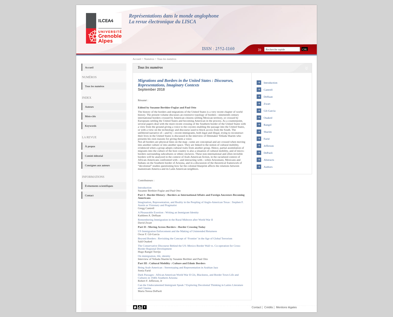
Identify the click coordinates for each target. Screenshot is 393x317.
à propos (90, 146)
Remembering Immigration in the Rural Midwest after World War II (175, 219)
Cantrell (268, 89)
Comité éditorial (94, 155)
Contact (89, 195)
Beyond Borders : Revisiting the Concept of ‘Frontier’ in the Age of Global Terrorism (185, 238)
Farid (266, 138)
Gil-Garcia (269, 110)
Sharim (268, 131)
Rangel (267, 124)
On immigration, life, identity (154, 255)
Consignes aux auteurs (97, 165)
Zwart (267, 103)
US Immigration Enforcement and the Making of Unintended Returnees (177, 231)
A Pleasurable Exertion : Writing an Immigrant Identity (168, 212)
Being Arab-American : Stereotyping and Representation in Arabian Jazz (178, 267)
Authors (268, 166)
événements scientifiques (99, 185)
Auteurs (89, 106)
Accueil (137, 58)
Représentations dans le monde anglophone (174, 16)
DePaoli (268, 152)
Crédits (268, 307)
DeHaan (268, 96)
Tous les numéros (166, 58)
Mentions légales (286, 307)
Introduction (144, 187)
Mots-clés (90, 116)
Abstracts (269, 159)
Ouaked (268, 117)
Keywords (90, 125)
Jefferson (269, 145)
